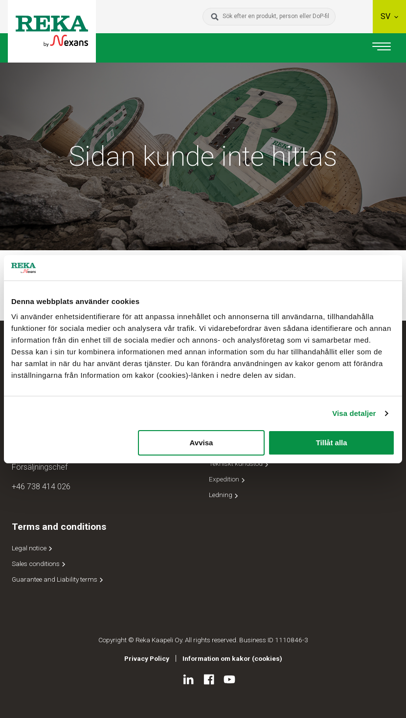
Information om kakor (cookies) (232, 658)
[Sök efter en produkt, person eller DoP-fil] (277, 16)
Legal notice (33, 548)
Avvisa (201, 442)
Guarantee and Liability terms (58, 579)
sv (389, 16)
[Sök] (215, 16)
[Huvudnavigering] (381, 48)
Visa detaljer (354, 413)
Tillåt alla (331, 442)
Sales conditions (39, 563)
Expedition (228, 479)
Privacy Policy (146, 658)
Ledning (224, 495)
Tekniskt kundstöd (239, 463)
